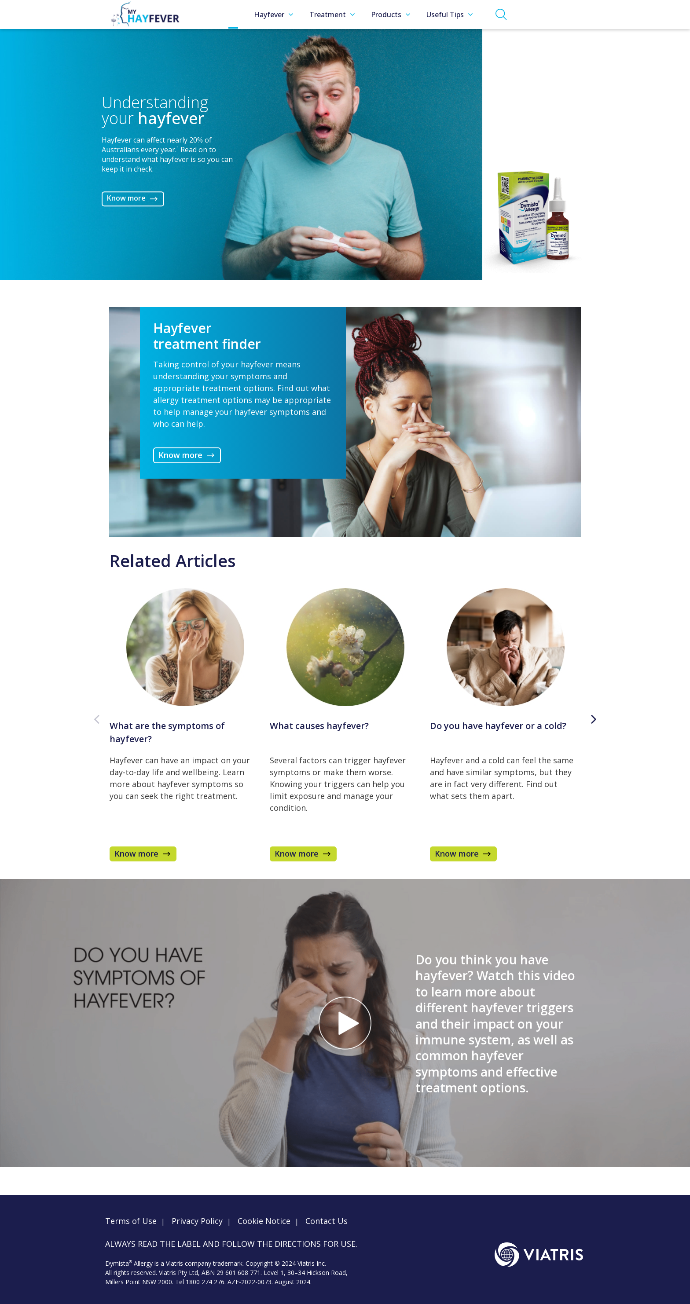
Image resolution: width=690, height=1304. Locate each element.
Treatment (332, 14)
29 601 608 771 (239, 1272)
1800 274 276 (205, 1282)
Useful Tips (449, 14)
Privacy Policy (197, 1221)
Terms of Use (131, 1221)
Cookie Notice (264, 1221)
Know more (126, 198)
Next (593, 719)
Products (391, 14)
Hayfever (274, 14)
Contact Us (326, 1221)
